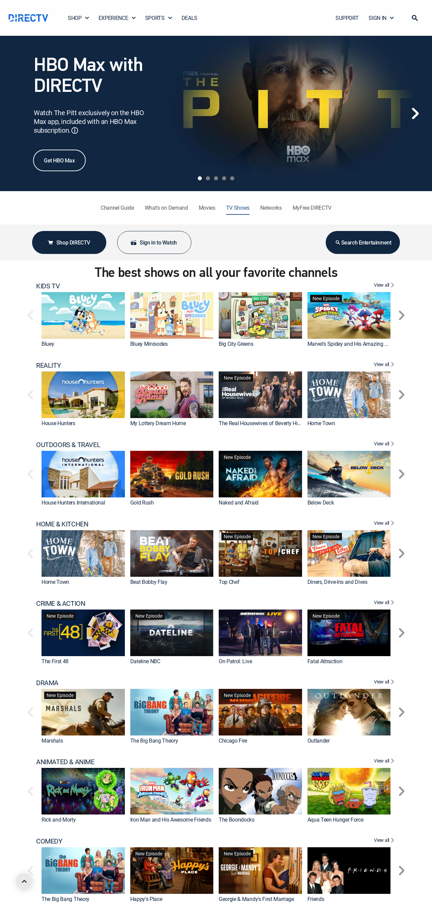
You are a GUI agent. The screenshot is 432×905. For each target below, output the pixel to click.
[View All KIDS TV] (385, 286)
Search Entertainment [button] (363, 242)
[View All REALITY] (385, 365)
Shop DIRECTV (68, 242)
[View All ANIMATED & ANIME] (385, 761)
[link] (83, 315)
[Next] (415, 113)
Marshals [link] (52, 740)
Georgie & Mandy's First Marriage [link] (256, 899)
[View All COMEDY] (385, 841)
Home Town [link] (321, 423)
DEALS (189, 18)
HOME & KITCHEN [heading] (62, 524)
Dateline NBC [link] (145, 661)
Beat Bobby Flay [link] (148, 582)
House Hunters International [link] (73, 502)
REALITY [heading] (48, 365)
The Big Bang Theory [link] (154, 740)
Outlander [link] (318, 740)
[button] (415, 18)
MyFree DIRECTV (312, 207)
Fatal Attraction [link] (325, 661)
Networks (270, 207)
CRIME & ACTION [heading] (60, 603)
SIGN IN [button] (382, 18)
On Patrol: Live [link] (235, 661)
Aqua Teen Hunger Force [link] (335, 819)
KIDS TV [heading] (48, 286)
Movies (207, 207)
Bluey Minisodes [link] (149, 343)
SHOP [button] (79, 18)
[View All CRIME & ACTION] (385, 603)
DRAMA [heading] (47, 682)
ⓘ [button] (74, 130)
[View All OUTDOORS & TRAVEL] (385, 444)
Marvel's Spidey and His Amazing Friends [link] (354, 343)
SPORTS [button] (159, 18)
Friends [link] (315, 899)
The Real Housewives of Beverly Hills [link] (260, 423)
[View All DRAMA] (385, 682)
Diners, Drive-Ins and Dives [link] (337, 582)
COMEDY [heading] (49, 841)
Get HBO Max (59, 160)
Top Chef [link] (229, 582)
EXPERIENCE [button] (117, 18)
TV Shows (237, 207)
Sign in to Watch (153, 242)
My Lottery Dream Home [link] (158, 423)
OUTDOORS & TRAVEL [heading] (68, 444)
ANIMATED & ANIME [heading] (65, 761)
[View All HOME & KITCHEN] (385, 524)
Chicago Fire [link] (233, 740)
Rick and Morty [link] (59, 819)
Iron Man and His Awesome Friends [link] (170, 819)
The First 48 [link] (55, 661)
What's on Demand (166, 207)
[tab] (200, 178)
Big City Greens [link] (236, 343)
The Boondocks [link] (236, 819)
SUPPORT (346, 18)
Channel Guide (117, 207)
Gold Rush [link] (142, 502)
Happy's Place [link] (146, 899)
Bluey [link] (48, 343)
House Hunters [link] (58, 423)
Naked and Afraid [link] (239, 502)
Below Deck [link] (320, 502)
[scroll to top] (24, 881)
